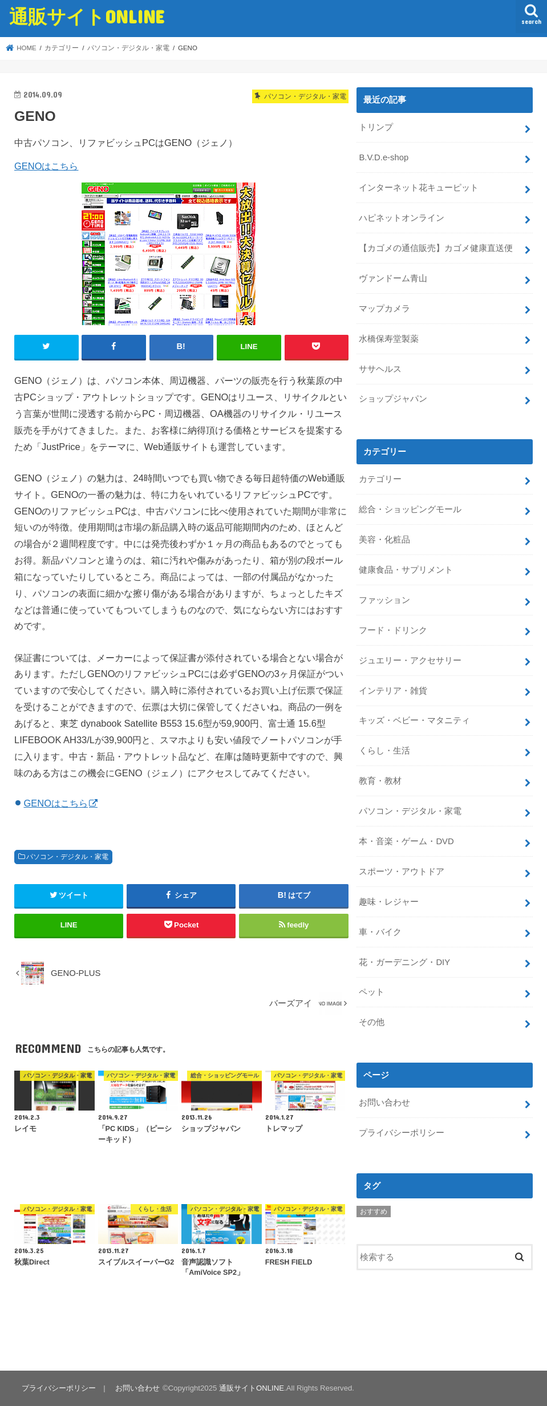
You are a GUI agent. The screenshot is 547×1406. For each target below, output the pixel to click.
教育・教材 (380, 780)
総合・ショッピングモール (410, 509)
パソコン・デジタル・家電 (67, 857)
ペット (371, 991)
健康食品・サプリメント (406, 569)
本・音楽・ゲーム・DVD (406, 841)
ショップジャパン (393, 398)
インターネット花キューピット (419, 187)
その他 (371, 1022)
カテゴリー (380, 479)
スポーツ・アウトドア (401, 871)
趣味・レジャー (389, 901)
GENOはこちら (46, 166)
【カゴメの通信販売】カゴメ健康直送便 (436, 248)
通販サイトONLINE (86, 16)
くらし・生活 (384, 750)
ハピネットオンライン (401, 217)
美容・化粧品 (384, 539)
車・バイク (380, 932)
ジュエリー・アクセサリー (410, 660)
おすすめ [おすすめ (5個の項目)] (373, 1211)
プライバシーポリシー (401, 1132)
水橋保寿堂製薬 (389, 338)
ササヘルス (380, 369)
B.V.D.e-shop (383, 157)
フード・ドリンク (393, 630)
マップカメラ (384, 308)
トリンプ (376, 127)
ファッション (384, 600)
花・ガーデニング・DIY (404, 962)
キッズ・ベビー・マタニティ (414, 720)
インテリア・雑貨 (393, 690)
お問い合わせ (384, 1102)
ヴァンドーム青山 (393, 278)
